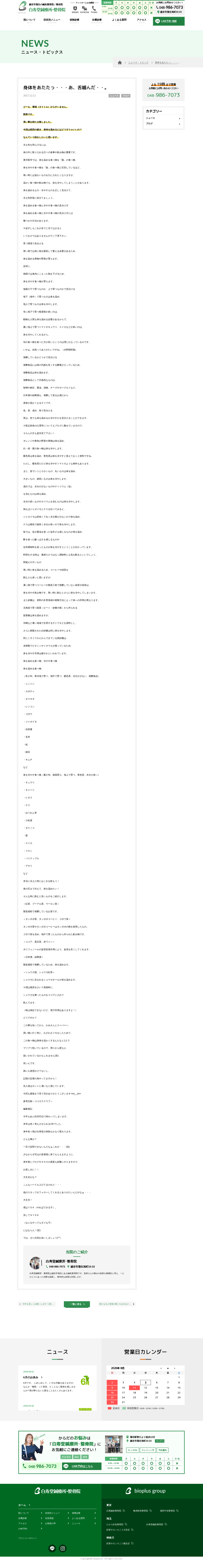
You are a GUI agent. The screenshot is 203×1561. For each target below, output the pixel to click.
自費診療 (22, 1518)
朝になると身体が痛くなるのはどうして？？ (117, 1304)
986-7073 (163, 94)
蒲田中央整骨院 (167, 1510)
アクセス (22, 1523)
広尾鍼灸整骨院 (113, 1510)
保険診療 (76, 1513)
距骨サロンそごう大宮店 (118, 1530)
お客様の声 (50, 1523)
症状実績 (49, 1518)
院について (23, 1513)
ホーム (22, 1505)
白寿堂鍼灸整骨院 (154, 1524)
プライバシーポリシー (27, 1538)
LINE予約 (22, 1528)
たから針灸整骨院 (114, 1524)
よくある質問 (78, 1518)
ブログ (126, 96)
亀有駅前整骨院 (140, 1510)
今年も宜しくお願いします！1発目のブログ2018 (39, 1304)
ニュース (114, 96)
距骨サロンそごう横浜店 (118, 1543)
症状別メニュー (52, 1513)
